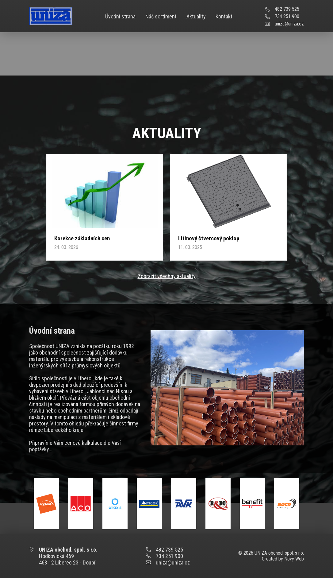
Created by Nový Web (283, 559)
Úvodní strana (120, 16)
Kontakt (224, 16)
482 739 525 (287, 9)
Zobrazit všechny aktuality (167, 276)
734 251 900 (287, 16)
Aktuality (196, 16)
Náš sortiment (161, 16)
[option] (46, 503)
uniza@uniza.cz (289, 24)
